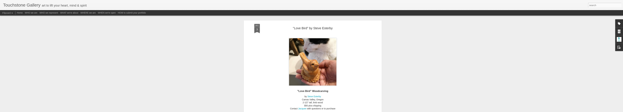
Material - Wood (320, 19)
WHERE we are (88, 13)
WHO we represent (49, 13)
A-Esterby (276, 19)
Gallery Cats (306, 19)
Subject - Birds (337, 19)
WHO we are (31, 13)
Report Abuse (330, 110)
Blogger (321, 110)
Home (20, 13)
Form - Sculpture (290, 19)
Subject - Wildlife (353, 19)
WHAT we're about (69, 13)
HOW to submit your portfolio (132, 13)
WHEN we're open (107, 13)
